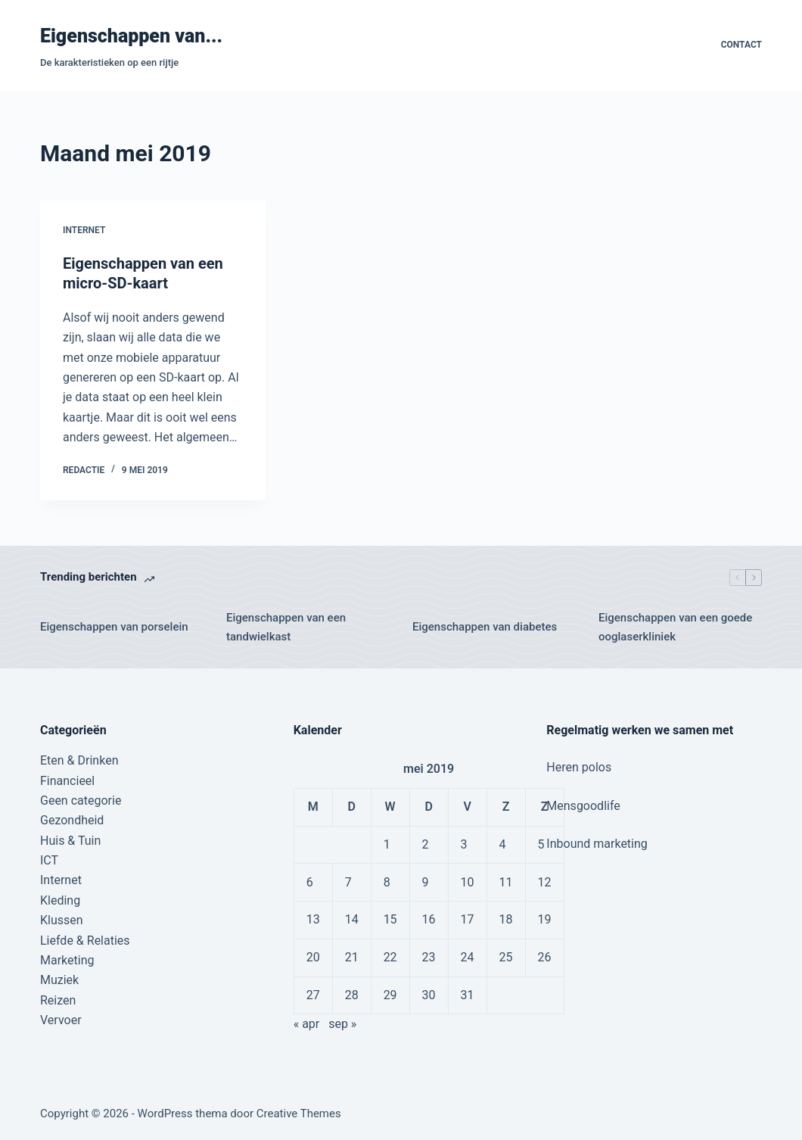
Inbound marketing (596, 843)
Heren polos (578, 767)
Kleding (60, 900)
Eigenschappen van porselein (114, 627)
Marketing (67, 960)
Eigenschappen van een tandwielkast (286, 627)
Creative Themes (298, 1113)
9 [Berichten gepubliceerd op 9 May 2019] (425, 882)
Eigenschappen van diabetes (484, 627)
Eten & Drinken (79, 760)
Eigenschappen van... (131, 36)
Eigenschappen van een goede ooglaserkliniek (675, 627)
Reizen (58, 1000)
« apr (307, 1024)
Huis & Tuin (70, 840)
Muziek (59, 980)
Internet (84, 230)
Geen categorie (80, 800)
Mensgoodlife (583, 806)
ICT (49, 860)
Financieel (67, 781)
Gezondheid (72, 820)
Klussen (61, 920)
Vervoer (61, 1020)
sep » (342, 1024)
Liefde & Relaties (85, 940)
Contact (741, 44)
